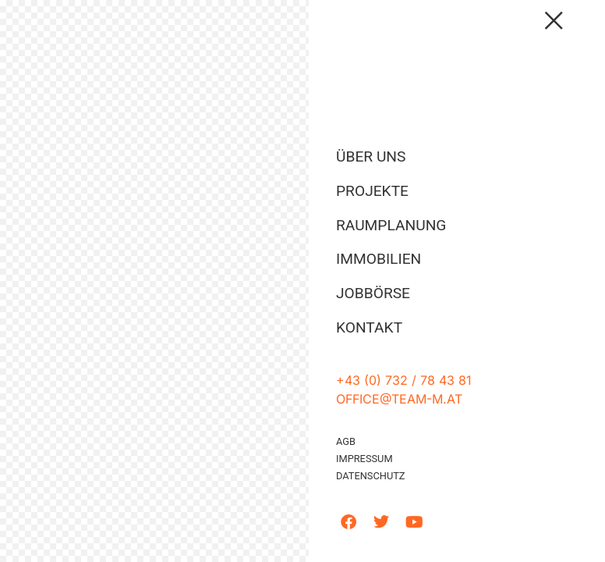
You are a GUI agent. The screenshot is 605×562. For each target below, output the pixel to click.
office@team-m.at (399, 399)
